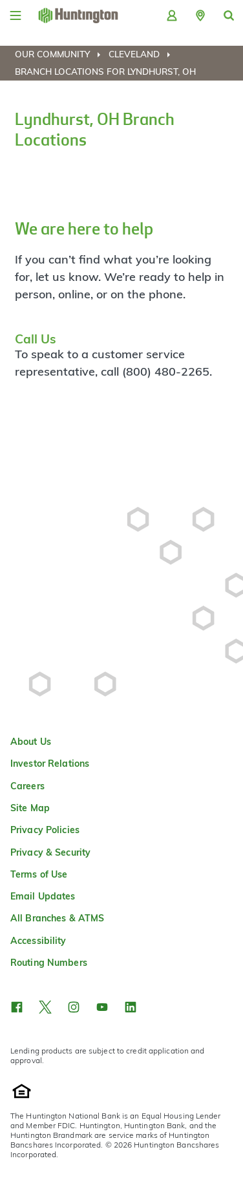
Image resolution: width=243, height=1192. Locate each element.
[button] (200, 15)
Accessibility (38, 941)
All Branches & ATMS (57, 918)
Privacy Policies (44, 830)
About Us (30, 741)
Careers (27, 786)
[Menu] (15, 15)
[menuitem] (60, 54)
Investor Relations (49, 763)
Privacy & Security (50, 852)
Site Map (30, 808)
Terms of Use (38, 874)
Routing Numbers (48, 962)
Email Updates (43, 896)
